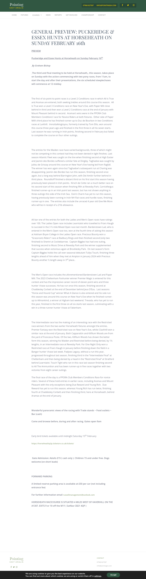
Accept (113, 574)
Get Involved (71, 15)
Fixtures (24, 15)
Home (14, 15)
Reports (58, 15)
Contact (102, 15)
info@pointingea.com (106, 5)
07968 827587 (88, 5)
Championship (88, 15)
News (48, 15)
